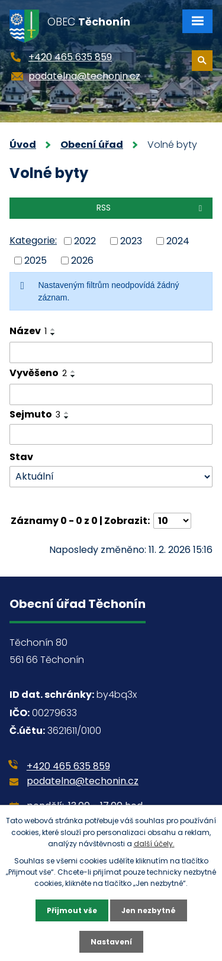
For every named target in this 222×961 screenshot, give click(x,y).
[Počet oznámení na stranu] (172, 521)
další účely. (154, 844)
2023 (131, 241)
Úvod (22, 144)
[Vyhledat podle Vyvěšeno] (111, 394)
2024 (177, 241)
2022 (85, 241)
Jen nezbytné (148, 910)
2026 (82, 260)
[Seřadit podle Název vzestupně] (53, 329)
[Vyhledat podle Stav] (111, 477)
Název (28, 331)
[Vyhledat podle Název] (111, 352)
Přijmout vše (72, 910)
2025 (35, 260)
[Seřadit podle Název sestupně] (53, 334)
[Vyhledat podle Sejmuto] (111, 434)
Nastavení (111, 942)
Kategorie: (33, 240)
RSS (150, 207)
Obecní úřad (91, 144)
